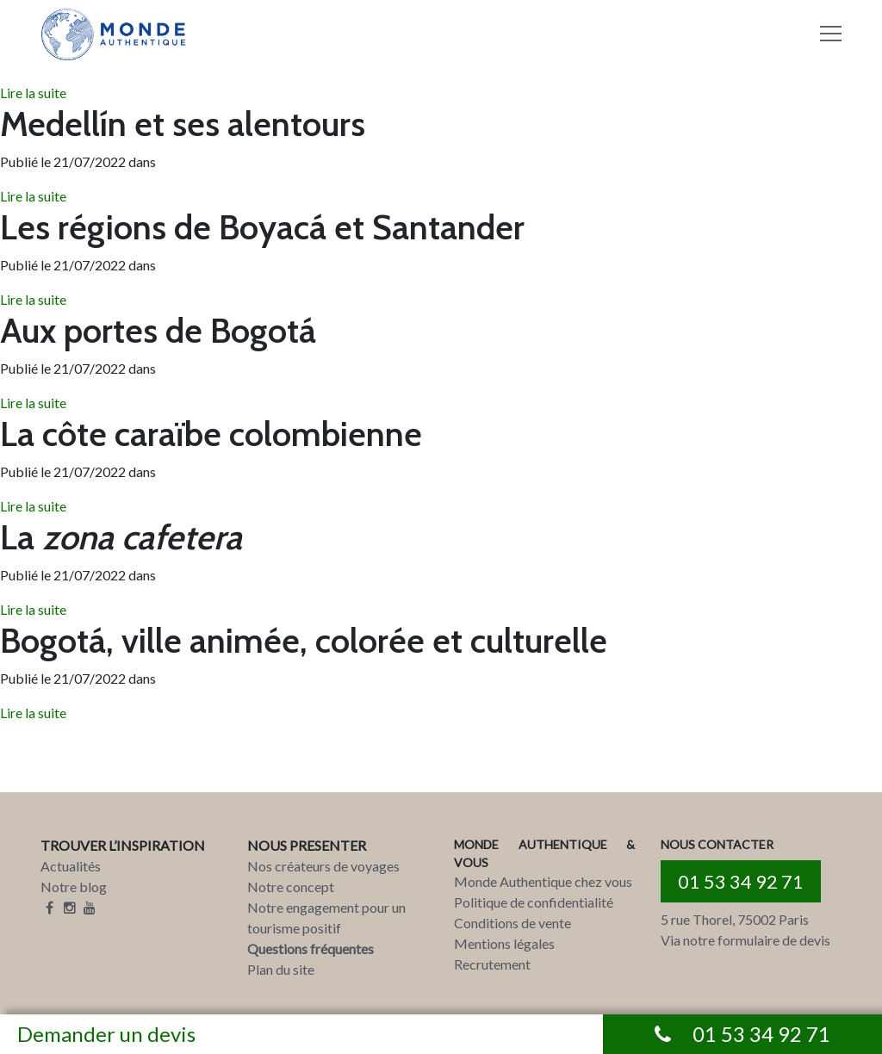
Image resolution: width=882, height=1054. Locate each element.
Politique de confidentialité (533, 902)
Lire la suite (33, 92)
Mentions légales (504, 943)
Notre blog (73, 886)
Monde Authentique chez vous (543, 881)
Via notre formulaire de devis (745, 940)
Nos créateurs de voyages (323, 866)
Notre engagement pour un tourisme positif (326, 917)
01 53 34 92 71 (741, 881)
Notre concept (290, 886)
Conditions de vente (512, 922)
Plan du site (280, 969)
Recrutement (492, 964)
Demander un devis (106, 1033)
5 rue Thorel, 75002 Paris (735, 919)
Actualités (70, 866)
